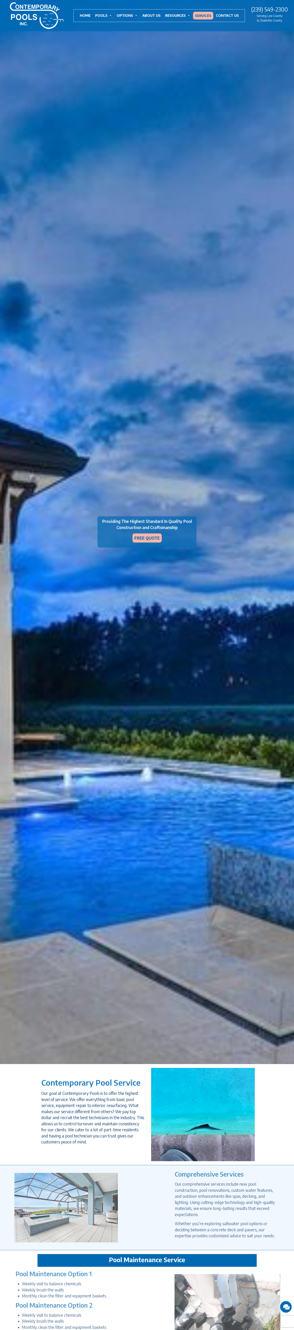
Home (85, 15)
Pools (103, 15)
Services (203, 15)
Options (127, 15)
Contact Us (227, 15)
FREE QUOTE (147, 538)
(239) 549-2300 (269, 9)
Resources (177, 15)
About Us (151, 15)
